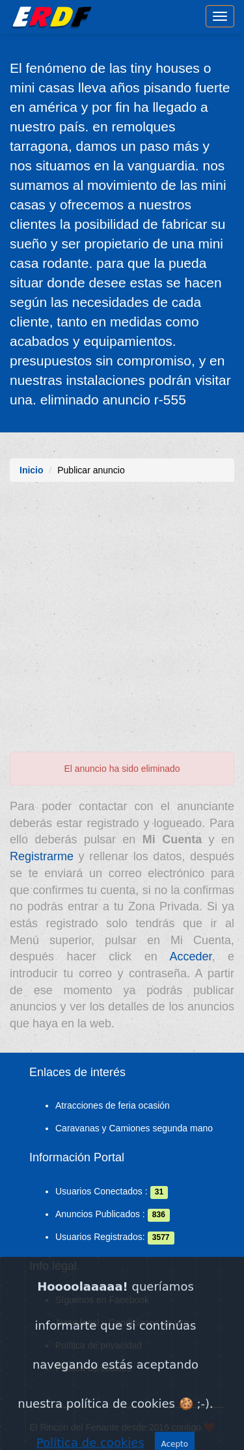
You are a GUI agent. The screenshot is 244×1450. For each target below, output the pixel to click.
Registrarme (42, 856)
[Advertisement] (122, 623)
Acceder (190, 956)
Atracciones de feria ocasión (112, 1105)
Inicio (32, 470)
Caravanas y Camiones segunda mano (134, 1128)
